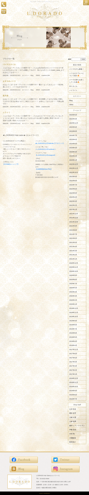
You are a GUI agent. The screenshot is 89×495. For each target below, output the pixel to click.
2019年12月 (73, 308)
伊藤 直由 (72, 430)
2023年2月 (73, 156)
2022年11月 (73, 168)
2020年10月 (73, 271)
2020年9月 (73, 275)
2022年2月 (73, 205)
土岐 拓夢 (72, 421)
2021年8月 (73, 230)
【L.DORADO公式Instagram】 (45, 155)
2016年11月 (73, 382)
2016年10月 (73, 386)
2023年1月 (73, 160)
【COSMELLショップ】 (11, 164)
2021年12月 (73, 213)
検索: (69, 59)
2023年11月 (73, 123)
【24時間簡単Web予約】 (43, 169)
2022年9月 (73, 176)
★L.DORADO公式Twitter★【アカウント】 (49, 143)
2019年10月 (73, 316)
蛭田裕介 (72, 442)
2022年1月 (73, 209)
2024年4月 (73, 119)
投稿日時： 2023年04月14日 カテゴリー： (17, 123)
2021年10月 (73, 222)
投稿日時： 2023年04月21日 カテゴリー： (17, 90)
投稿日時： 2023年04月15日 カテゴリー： (17, 107)
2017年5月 (73, 358)
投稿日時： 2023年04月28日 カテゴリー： (17, 75)
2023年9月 (73, 127)
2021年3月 (73, 250)
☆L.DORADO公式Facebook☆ (45, 149)
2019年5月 (73, 337)
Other (71, 104)
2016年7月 (73, 399)
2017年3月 (73, 366)
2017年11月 (73, 349)
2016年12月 (73, 378)
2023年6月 (73, 139)
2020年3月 (73, 296)
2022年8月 (73, 181)
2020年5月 (73, 288)
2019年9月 (73, 321)
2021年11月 (73, 218)
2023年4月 (73, 148)
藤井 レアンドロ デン (77, 425)
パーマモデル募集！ (76, 69)
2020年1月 (73, 304)
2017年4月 (73, 362)
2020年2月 (73, 300)
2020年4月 (73, 292)
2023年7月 (73, 135)
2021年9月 (73, 226)
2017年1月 (73, 374)
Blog (32, 75)
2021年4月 (73, 246)
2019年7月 (73, 329)
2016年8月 (73, 395)
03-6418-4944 (40, 161)
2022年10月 (73, 172)
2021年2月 (73, 255)
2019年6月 (73, 333)
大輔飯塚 (72, 438)
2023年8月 (73, 131)
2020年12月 (73, 263)
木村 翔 (72, 434)
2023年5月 (73, 143)
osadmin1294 (45, 75)
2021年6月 (73, 238)
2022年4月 (73, 197)
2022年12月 (73, 164)
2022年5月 (73, 193)
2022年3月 (73, 201)
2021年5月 (73, 242)
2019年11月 (73, 312)
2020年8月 (73, 279)
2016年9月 (73, 391)
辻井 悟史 (72, 409)
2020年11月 (73, 267)
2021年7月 (73, 234)
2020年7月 (73, 283)
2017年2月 (73, 370)
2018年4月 (73, 345)
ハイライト (73, 90)
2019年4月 (73, 341)
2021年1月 (73, 259)
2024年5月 (73, 115)
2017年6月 (73, 353)
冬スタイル (73, 86)
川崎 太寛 (72, 417)
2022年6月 (73, 189)
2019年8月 (73, 325)
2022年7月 (73, 185)
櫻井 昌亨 (72, 413)
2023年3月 (73, 152)
